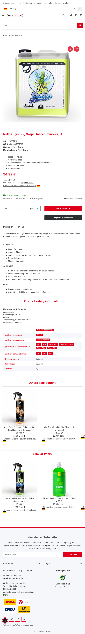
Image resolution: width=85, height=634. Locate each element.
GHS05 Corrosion (43, 340)
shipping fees (28, 625)
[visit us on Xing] (17, 619)
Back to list (9, 35)
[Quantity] (18, 208)
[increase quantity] (37, 208)
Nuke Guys (18, 147)
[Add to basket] (5, 43)
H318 (44, 353)
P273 (38, 344)
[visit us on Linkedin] (23, 619)
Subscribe (72, 554)
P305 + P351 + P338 (66, 344)
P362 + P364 (52, 348)
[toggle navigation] (3, 14)
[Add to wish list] (76, 49)
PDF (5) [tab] (20, 227)
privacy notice (34, 545)
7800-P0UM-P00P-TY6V (45, 330)
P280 (44, 344)
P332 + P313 (41, 348)
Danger (39, 335)
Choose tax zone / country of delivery (21, 186)
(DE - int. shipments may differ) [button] (33, 199)
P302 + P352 (53, 344)
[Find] (80, 25)
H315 (38, 353)
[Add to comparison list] (70, 49)
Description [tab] (8, 227)
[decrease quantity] (6, 208)
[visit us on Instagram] (11, 619)
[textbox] (39, 8)
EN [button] (63, 15)
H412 (50, 353)
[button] (71, 15)
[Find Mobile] (40, 25)
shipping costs (27, 183)
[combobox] (39, 8)
